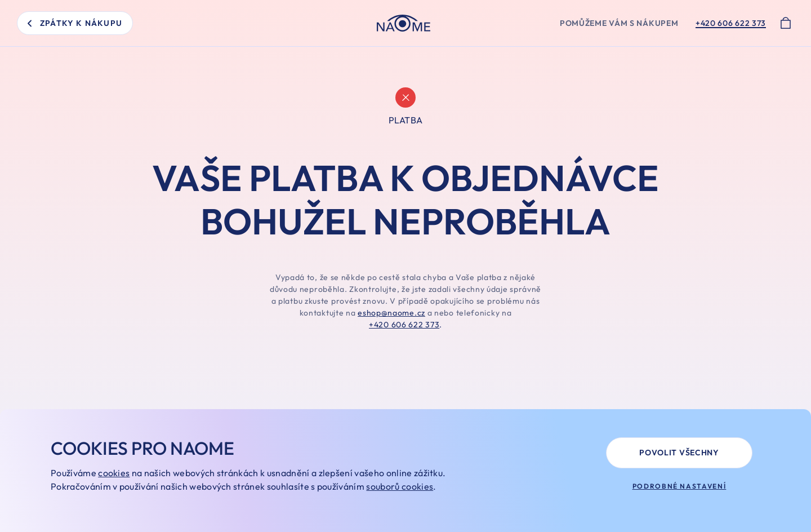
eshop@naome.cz (391, 313)
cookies (114, 472)
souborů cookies (399, 486)
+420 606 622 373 (404, 325)
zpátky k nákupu (75, 23)
